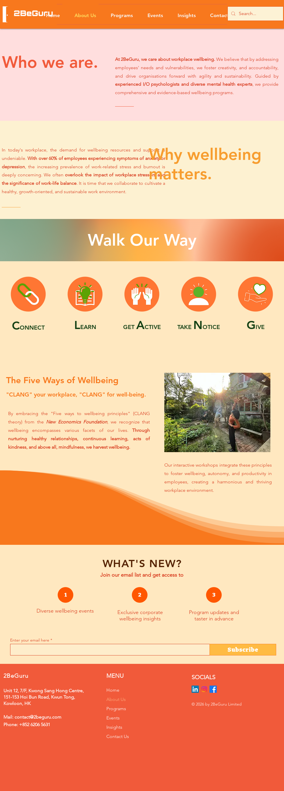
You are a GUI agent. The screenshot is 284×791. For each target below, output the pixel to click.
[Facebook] (213, 689)
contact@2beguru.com (37, 717)
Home (112, 690)
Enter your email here (29, 640)
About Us (116, 699)
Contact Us (117, 736)
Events (113, 718)
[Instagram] (204, 689)
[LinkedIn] (195, 689)
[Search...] (255, 14)
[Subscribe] (243, 649)
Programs (116, 708)
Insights (114, 727)
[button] (117, 12)
